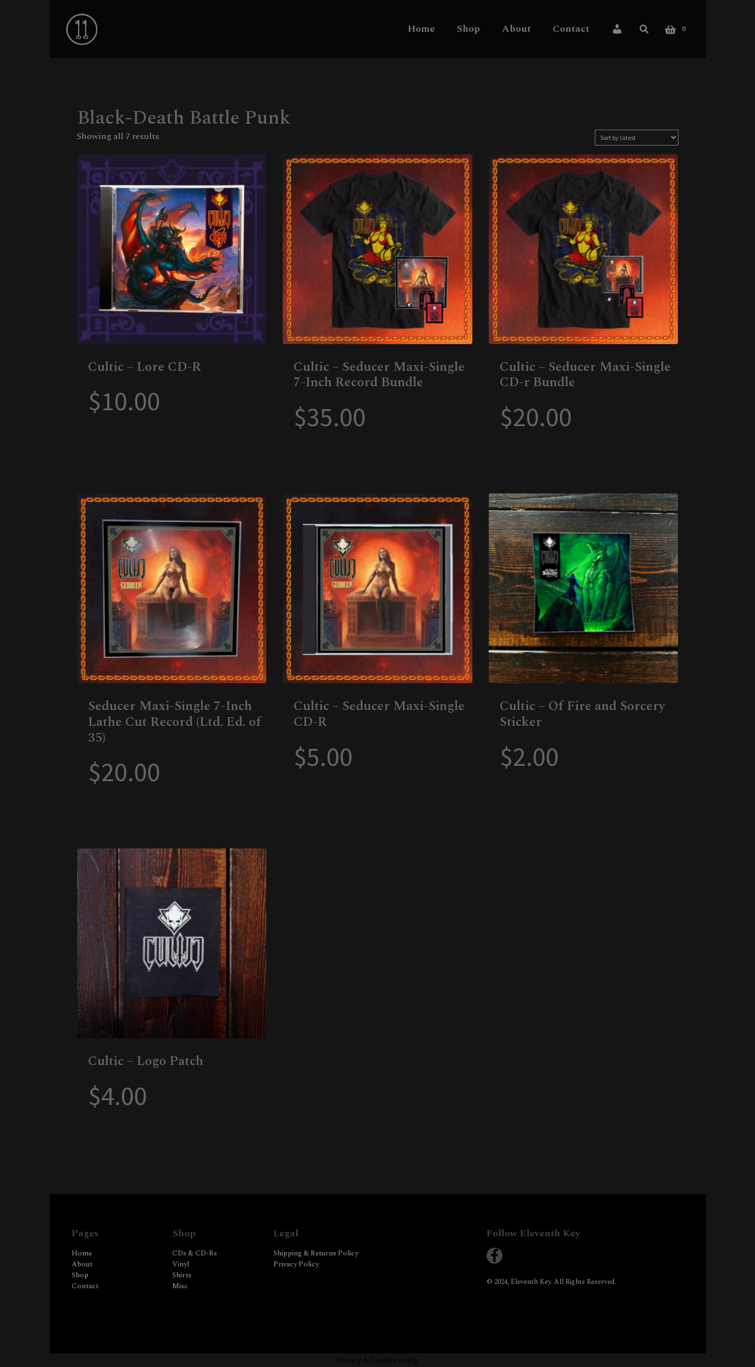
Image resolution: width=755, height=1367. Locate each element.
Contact (571, 28)
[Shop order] (636, 138)
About (516, 28)
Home (421, 28)
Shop (468, 28)
